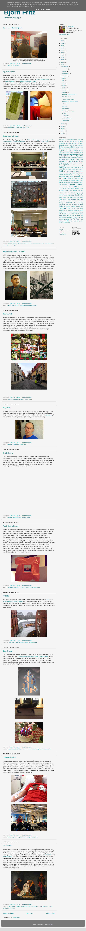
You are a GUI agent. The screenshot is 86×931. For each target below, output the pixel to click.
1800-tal (13, 906)
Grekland (61, 165)
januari (64, 92)
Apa (9, 749)
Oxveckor (41, 749)
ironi (78, 169)
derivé (67, 151)
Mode (72, 188)
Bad (70, 143)
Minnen (65, 188)
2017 (62, 59)
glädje (60, 163)
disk (82, 150)
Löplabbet (64, 184)
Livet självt (22, 127)
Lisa (72, 178)
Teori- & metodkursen (11, 526)
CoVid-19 (81, 149)
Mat (18, 444)
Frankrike (73, 157)
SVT (69, 213)
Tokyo (78, 215)
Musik (21, 444)
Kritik (67, 176)
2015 (62, 64)
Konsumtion (68, 175)
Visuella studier (32, 305)
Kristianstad (7, 314)
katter (67, 173)
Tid (70, 215)
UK (80, 217)
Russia (76, 201)
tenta (23, 837)
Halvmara (75, 165)
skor (77, 204)
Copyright (71, 149)
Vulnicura (49, 415)
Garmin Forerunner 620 (25, 243)
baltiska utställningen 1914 (28, 81)
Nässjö (72, 194)
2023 (62, 45)
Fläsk (81, 156)
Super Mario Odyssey (78, 212)
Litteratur (47, 243)
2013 (62, 126)
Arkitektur (10, 587)
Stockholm (70, 210)
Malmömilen (48, 855)
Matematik (80, 186)
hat (79, 165)
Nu (63, 194)
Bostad (61, 145)
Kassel (60, 173)
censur (81, 147)
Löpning (5, 245)
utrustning (61, 219)
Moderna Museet (79, 188)
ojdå (82, 194)
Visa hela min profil (64, 34)
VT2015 (6, 596)
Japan (81, 169)
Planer (64, 197)
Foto (9, 305)
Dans (64, 151)
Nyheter (66, 194)
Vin (25, 444)
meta (60, 188)
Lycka (50, 906)
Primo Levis (44, 141)
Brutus (13, 749)
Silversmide (62, 204)
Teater (81, 213)
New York (76, 192)
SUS (60, 213)
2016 (62, 62)
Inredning (74, 169)
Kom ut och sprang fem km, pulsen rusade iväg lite (33, 656)
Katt (33, 749)
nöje (75, 194)
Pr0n (75, 197)
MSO (71, 190)
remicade (73, 199)
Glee (82, 161)
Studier (61, 212)
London (68, 180)
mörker (61, 192)
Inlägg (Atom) (16, 917)
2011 (62, 131)
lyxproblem (80, 182)
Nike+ (80, 192)
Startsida (30, 913)
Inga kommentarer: (27, 63)
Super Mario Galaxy (68, 212)
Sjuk (46, 749)
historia (10, 65)
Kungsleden (77, 176)
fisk (75, 155)
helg (82, 165)
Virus (49, 749)
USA (82, 217)
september (65, 73)
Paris (60, 197)
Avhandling (62, 143)
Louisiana (73, 180)
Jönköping (69, 171)
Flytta (77, 156)
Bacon (67, 143)
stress (81, 210)
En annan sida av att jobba (12, 28)
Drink (67, 152)
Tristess (61, 217)
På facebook (62, 234)
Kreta (75, 175)
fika (69, 156)
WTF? (78, 221)
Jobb (14, 65)
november (65, 69)
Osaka (72, 195)
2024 (62, 43)
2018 (62, 57)
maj (63, 83)
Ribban (61, 201)
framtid (69, 157)
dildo (79, 151)
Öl (59, 222)
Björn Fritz (19, 12)
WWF (81, 221)
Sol (79, 206)
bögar (77, 147)
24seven (61, 141)
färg (78, 157)
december (65, 66)
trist (82, 215)
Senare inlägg (8, 913)
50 (65, 141)
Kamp (81, 171)
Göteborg (69, 165)
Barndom (74, 143)
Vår (71, 221)
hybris (60, 169)
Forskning (61, 157)
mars (63, 87)
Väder (74, 221)
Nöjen (78, 194)
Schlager (61, 202)
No (82, 192)
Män (82, 190)
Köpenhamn (67, 178)
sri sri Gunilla (75, 208)
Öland (62, 222)
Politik (71, 197)
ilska (70, 169)
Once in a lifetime (63, 195)
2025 (62, 41)
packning (81, 195)
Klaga (77, 173)
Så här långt (7, 845)
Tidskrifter (74, 215)
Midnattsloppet (7, 856)
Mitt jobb (61, 229)
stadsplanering (62, 210)
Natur (71, 192)
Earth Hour (73, 154)
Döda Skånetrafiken (64, 154)
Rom (65, 201)
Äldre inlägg (50, 913)
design (76, 151)
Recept (64, 199)
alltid (68, 141)
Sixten (66, 204)
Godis (71, 163)
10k (9, 906)
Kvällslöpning (8, 453)
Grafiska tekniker (78, 163)
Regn (14, 245)
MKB (69, 188)
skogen (74, 204)
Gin (79, 161)
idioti (67, 169)
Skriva (81, 204)
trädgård (65, 217)
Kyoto (60, 178)
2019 (62, 55)
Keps (70, 173)
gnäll (68, 163)
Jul (65, 171)
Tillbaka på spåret (9, 757)
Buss (69, 147)
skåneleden (67, 206)
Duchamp (71, 152)
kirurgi (73, 173)
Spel (69, 208)
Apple (75, 141)
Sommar (62, 208)
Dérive (71, 151)
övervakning (67, 222)
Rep (10, 908)
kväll (82, 176)
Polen (68, 197)
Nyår (69, 194)
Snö (77, 206)
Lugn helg (6, 407)
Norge (27, 127)
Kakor (77, 171)
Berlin (79, 143)
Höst (63, 169)
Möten (65, 192)
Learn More (40, 9)
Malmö (10, 245)
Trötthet (26, 399)
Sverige (64, 213)
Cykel (61, 151)
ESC (82, 154)
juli (63, 78)
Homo (81, 167)
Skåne (61, 206)
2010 (62, 133)
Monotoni (61, 190)
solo (82, 206)
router (68, 201)
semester (69, 202)
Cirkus (66, 149)
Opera (68, 195)
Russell (72, 201)
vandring (66, 219)
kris (82, 174)
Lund (52, 243)
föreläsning (16, 243)
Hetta (72, 167)
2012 (62, 128)
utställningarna (9, 81)
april (63, 85)
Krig (79, 175)
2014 (62, 124)
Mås (79, 190)
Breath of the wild (69, 145)
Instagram (61, 232)
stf (66, 210)
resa (81, 199)
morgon (67, 190)
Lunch (77, 180)
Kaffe (73, 171)
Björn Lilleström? (9, 72)
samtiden (81, 201)
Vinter (17, 245)
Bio (82, 143)
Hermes (68, 167)
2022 (62, 48)
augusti (64, 76)
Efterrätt (78, 154)
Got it (48, 9)
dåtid (78, 152)
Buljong (66, 147)
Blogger (50, 924)
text (68, 215)
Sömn (72, 213)
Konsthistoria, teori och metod (14, 251)
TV (77, 217)
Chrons (10, 837)
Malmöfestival (69, 187)
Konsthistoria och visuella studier (12, 601)
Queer (81, 197)
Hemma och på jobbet (11, 136)
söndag (21, 399)
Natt (68, 192)
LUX (47, 599)
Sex (75, 202)
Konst (17, 65)
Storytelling (76, 210)
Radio (60, 199)
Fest (16, 749)
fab (60, 156)
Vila (71, 219)
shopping (80, 202)
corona (76, 149)
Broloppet (80, 145)
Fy (76, 157)
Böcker (10, 243)
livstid (64, 180)
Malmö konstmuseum (42, 79)
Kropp (71, 176)
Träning (28, 837)
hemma (35, 243)
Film (72, 156)
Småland (73, 206)
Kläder (81, 173)
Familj (10, 399)
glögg (64, 163)
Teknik (61, 215)
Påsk (78, 197)
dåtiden (81, 152)
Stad (81, 208)
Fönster (81, 157)
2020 (62, 52)
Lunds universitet (23, 305)
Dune (75, 152)
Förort (67, 159)
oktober (64, 71)
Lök (60, 184)
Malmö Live (62, 187)
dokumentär (62, 152)
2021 (62, 50)
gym (9, 127)
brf (76, 145)
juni (63, 80)
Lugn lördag (7, 651)
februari (64, 90)
